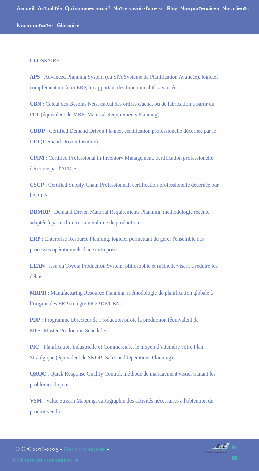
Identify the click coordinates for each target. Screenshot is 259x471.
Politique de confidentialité (45, 460)
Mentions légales (85, 449)
